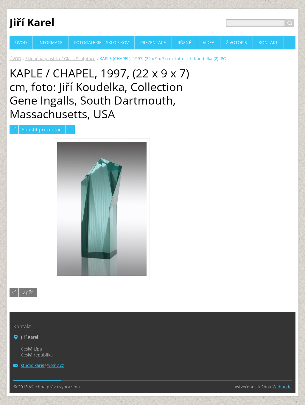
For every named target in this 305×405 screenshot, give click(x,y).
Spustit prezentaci (42, 129)
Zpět (28, 292)
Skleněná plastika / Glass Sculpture (60, 58)
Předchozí (14, 129)
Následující (70, 129)
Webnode (282, 387)
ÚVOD (15, 58)
